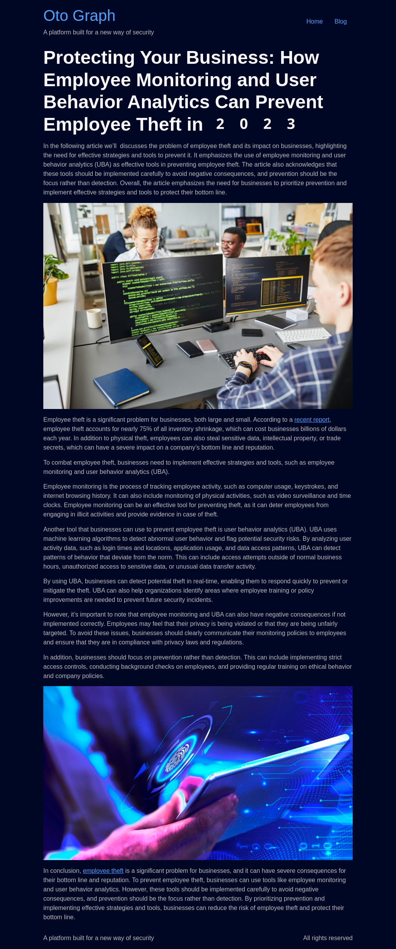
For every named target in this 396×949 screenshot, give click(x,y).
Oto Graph (79, 15)
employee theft (103, 870)
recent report (311, 419)
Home (314, 21)
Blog (341, 21)
